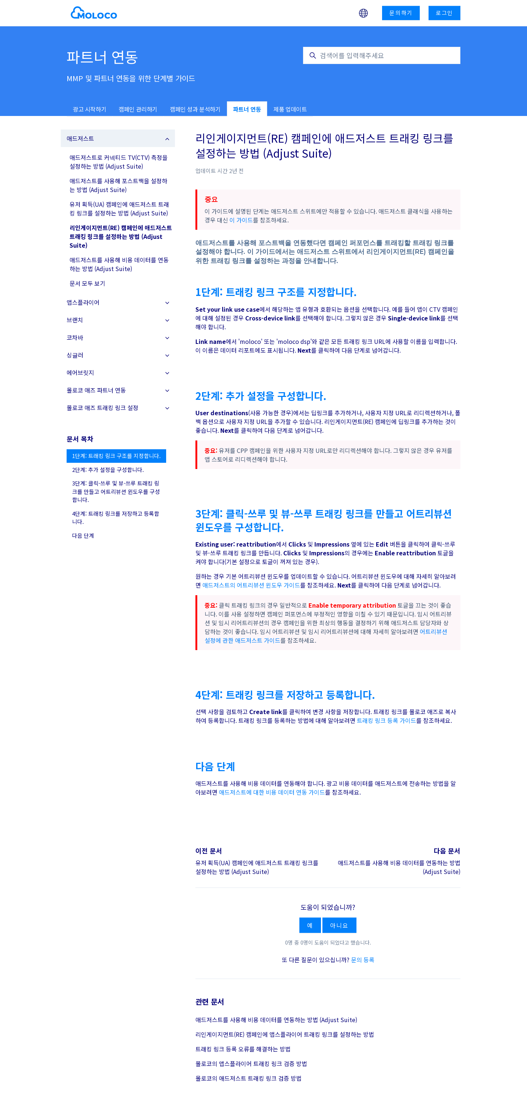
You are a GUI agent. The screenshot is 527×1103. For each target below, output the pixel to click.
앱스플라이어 (83, 302)
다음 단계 (83, 535)
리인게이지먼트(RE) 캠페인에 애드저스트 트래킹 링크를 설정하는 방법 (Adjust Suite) (121, 236)
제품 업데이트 (290, 109)
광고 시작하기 (89, 109)
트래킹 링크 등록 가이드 (386, 720)
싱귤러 (75, 354)
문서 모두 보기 (87, 283)
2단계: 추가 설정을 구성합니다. (108, 469)
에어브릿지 (80, 372)
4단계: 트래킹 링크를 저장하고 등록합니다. (115, 518)
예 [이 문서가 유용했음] (310, 925)
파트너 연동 (247, 109)
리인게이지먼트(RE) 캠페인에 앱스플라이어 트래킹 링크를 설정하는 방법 (284, 1034)
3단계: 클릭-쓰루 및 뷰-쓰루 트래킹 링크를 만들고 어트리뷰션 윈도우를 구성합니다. (116, 491)
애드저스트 (80, 138)
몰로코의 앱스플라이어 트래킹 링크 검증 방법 (251, 1063)
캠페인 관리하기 (138, 109)
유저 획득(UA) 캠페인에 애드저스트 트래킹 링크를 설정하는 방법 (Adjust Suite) (256, 867)
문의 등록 (362, 959)
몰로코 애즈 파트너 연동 (96, 390)
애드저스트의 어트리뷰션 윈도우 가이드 (251, 585)
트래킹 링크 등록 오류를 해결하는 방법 (243, 1048)
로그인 (444, 12)
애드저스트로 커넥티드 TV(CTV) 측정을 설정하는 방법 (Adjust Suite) (119, 161)
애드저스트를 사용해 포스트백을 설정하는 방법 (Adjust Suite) (118, 185)
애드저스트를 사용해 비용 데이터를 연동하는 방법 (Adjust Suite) (276, 1019)
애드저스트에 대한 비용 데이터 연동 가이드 (272, 792)
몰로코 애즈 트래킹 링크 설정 (102, 407)
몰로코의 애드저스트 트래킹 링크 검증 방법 (248, 1078)
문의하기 (400, 12)
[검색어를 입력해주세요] (381, 55)
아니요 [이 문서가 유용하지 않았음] (339, 925)
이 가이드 (241, 219)
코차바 (75, 337)
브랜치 (75, 319)
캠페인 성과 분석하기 (195, 109)
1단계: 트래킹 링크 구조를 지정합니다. (116, 455)
